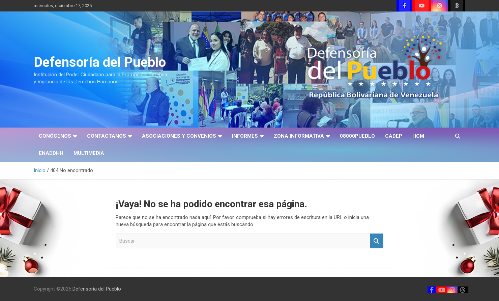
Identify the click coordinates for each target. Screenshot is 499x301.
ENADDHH (51, 153)
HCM (418, 136)
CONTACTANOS (106, 136)
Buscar (376, 241)
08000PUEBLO (357, 136)
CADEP (393, 136)
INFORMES (245, 136)
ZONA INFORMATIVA (299, 136)
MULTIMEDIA (89, 153)
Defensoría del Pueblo (100, 62)
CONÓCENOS (55, 136)
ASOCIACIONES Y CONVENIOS (179, 136)
